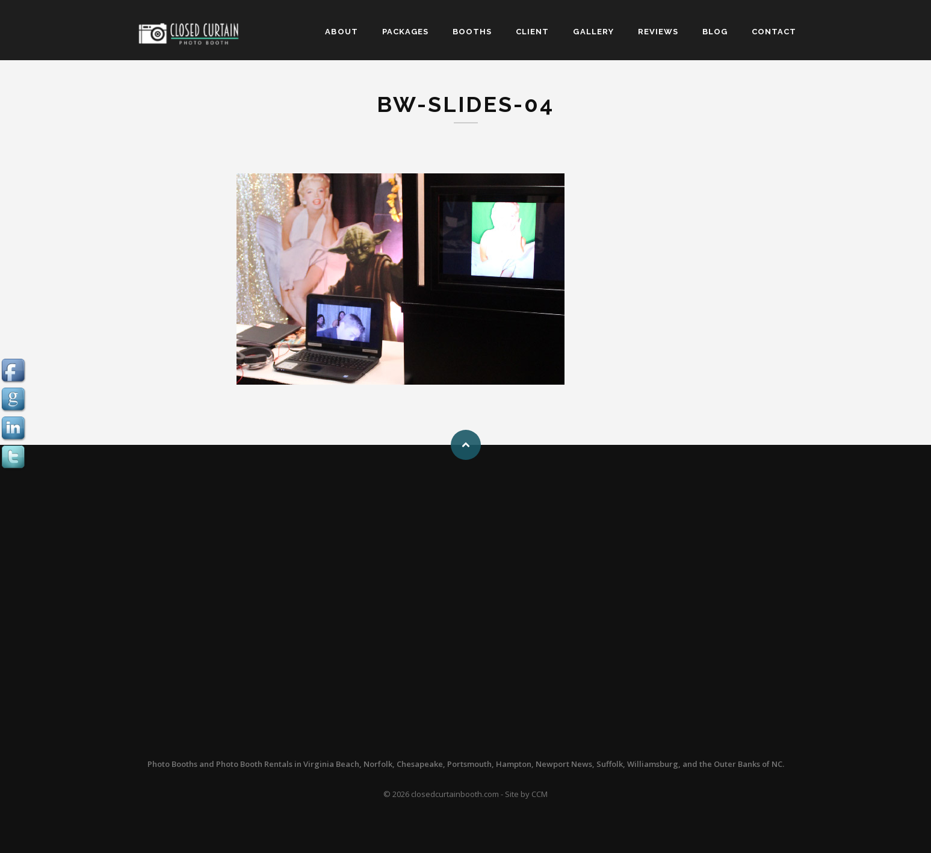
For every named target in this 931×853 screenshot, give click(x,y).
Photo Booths (172, 763)
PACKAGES (405, 31)
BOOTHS (472, 31)
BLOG (715, 31)
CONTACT (774, 31)
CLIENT (532, 31)
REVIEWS (658, 31)
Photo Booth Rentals (254, 763)
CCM (539, 794)
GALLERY (593, 31)
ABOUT (341, 31)
